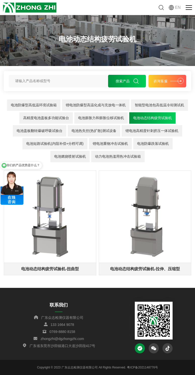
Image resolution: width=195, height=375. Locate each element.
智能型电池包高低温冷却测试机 (159, 105)
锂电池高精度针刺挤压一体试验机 (151, 131)
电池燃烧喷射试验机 (70, 156)
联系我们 (59, 305)
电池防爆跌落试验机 (153, 144)
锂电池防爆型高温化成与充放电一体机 (96, 105)
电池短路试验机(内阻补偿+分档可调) (55, 144)
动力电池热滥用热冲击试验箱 (118, 156)
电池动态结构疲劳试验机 (152, 118)
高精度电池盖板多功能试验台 (46, 118)
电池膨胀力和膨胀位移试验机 (101, 118)
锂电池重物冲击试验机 (110, 144)
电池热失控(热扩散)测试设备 (94, 131)
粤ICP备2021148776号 (142, 367)
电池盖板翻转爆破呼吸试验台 (39, 131)
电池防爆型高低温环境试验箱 (34, 105)
